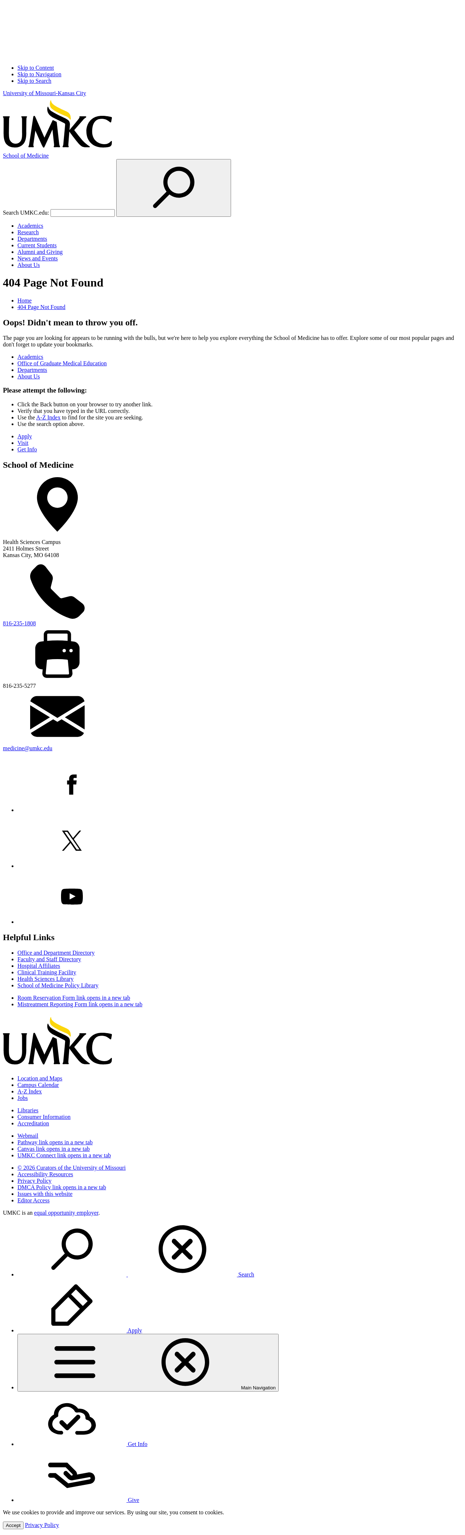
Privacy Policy (34, 1181)
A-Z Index (48, 417)
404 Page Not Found (41, 307)
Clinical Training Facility (46, 972)
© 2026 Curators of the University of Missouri (71, 1168)
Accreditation (33, 1123)
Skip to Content (35, 68)
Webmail (27, 1136)
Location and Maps (39, 1078)
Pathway (55, 1142)
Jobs (22, 1098)
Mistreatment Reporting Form (79, 1004)
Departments (32, 239)
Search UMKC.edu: (26, 213)
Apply (24, 436)
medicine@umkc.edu (27, 748)
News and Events (37, 258)
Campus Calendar (38, 1085)
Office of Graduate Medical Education (62, 363)
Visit (22, 443)
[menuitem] (239, 1250)
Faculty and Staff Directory (49, 959)
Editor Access (33, 1200)
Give (78, 1500)
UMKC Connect (64, 1155)
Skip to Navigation (39, 74)
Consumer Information (43, 1117)
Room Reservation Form (73, 998)
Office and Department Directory (56, 953)
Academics (30, 226)
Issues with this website (45, 1194)
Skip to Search (34, 81)
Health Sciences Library (45, 979)
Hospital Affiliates (38, 966)
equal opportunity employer (66, 1213)
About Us (28, 265)
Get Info (27, 449)
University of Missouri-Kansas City (44, 93)
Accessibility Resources (45, 1174)
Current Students (37, 245)
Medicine (26, 156)
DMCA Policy (61, 1187)
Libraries (28, 1110)
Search (135, 1274)
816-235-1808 (19, 623)
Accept (13, 1525)
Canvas (53, 1149)
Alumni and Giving (39, 252)
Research (28, 232)
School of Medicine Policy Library (57, 985)
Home (24, 300)
